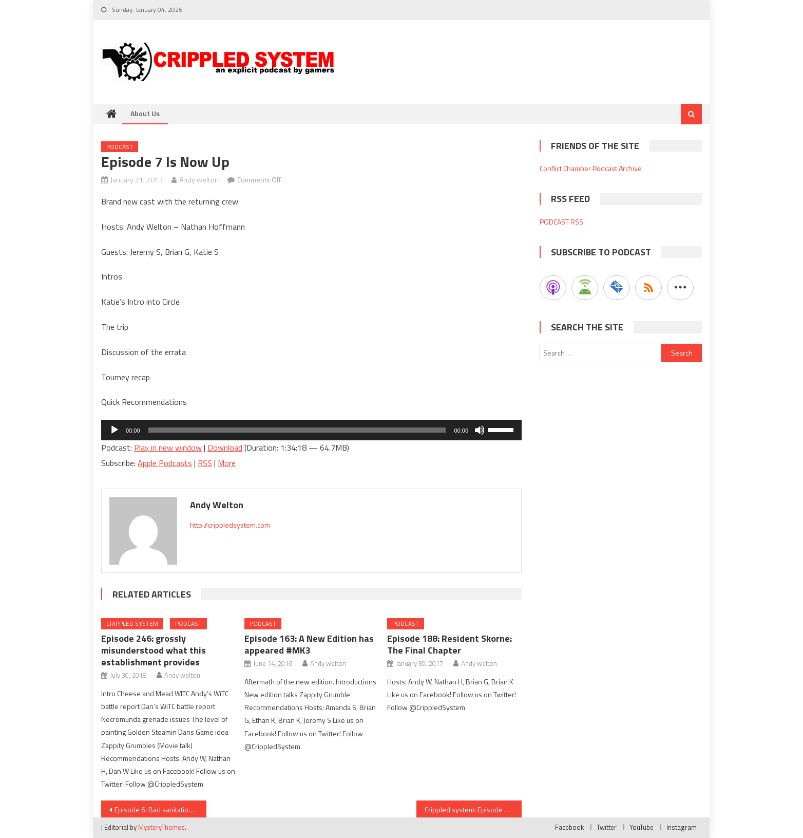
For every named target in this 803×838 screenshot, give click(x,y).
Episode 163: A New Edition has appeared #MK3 (309, 644)
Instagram (681, 827)
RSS (205, 463)
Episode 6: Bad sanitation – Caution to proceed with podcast (160, 809)
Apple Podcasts (165, 463)
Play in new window (168, 447)
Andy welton (199, 179)
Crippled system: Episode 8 (466, 809)
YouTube (641, 827)
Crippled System (132, 623)
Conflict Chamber (565, 168)
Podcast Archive (617, 168)
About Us (145, 113)
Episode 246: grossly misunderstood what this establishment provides (153, 650)
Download (224, 447)
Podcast (119, 147)
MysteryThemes (161, 827)
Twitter (607, 827)
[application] (311, 430)
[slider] (297, 430)
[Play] (114, 430)
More (227, 463)
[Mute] (479, 430)
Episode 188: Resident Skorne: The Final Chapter (449, 644)
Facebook (569, 827)
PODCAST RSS (561, 221)
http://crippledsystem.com (230, 524)
